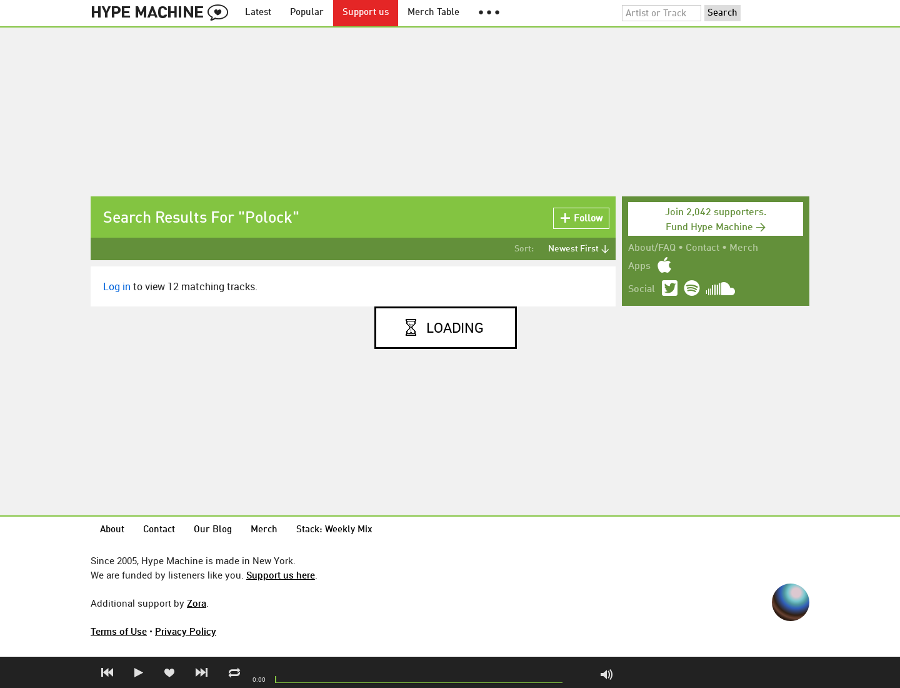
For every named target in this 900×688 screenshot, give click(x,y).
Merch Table (433, 13)
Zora (196, 603)
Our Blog (213, 530)
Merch (743, 248)
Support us (365, 13)
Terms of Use (119, 631)
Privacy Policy (185, 631)
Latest (258, 13)
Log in (117, 286)
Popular (307, 13)
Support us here (280, 575)
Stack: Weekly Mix (334, 530)
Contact (702, 248)
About (112, 530)
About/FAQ (652, 248)
